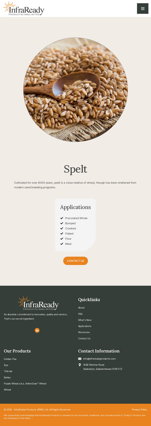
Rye (6, 365)
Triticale (8, 371)
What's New (85, 320)
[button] (142, 8)
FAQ (80, 313)
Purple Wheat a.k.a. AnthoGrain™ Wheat (25, 383)
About (81, 307)
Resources (84, 332)
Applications (84, 326)
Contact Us (75, 260)
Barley (7, 377)
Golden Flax (10, 359)
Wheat (7, 389)
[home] (28, 8)
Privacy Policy (139, 409)
